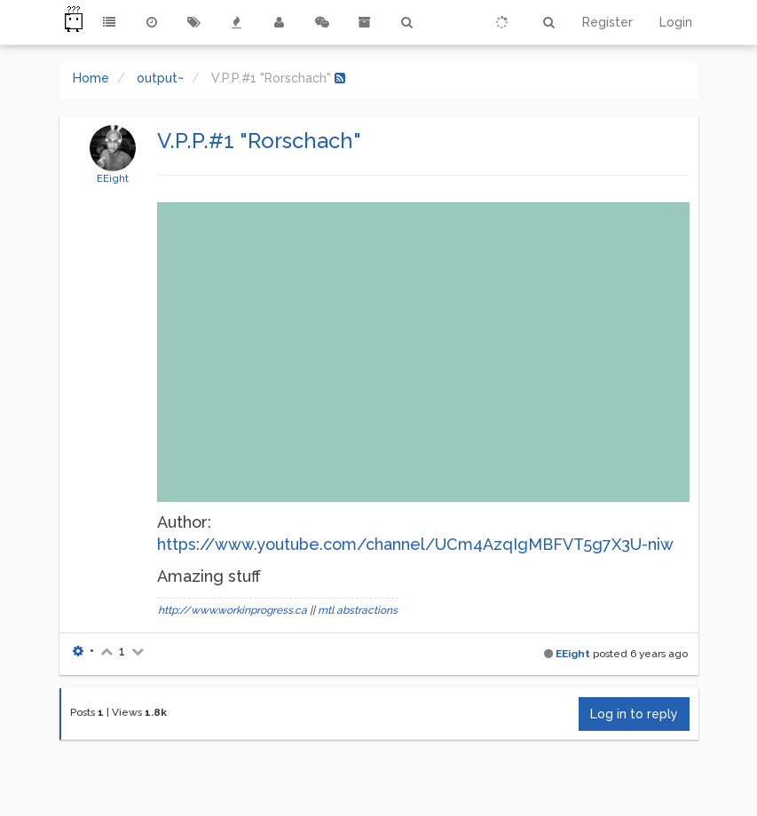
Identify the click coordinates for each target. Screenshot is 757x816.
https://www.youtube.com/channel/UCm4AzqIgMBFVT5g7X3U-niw (415, 544)
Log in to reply (634, 714)
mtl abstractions (358, 610)
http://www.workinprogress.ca (232, 610)
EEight (113, 178)
